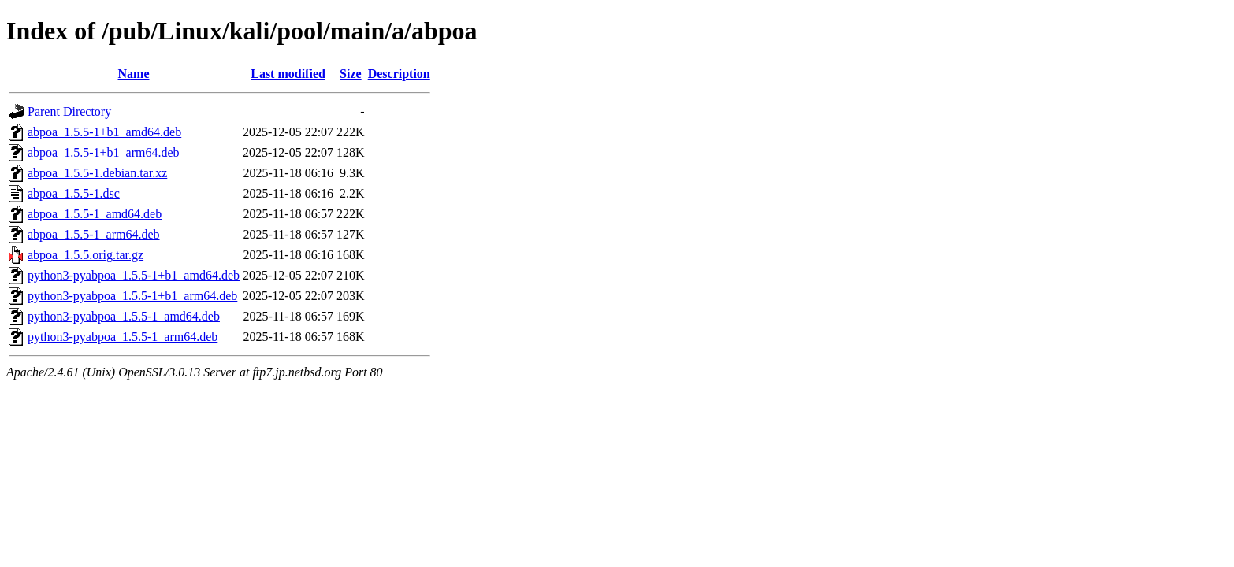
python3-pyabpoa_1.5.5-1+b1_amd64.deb (134, 275)
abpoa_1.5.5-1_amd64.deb (95, 213)
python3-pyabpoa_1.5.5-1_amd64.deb (124, 316)
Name (134, 73)
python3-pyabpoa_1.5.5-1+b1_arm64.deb (132, 295)
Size (351, 73)
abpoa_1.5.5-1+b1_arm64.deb (104, 152)
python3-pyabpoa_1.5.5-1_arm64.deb (122, 336)
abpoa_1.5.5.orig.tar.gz (85, 254)
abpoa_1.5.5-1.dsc (74, 193)
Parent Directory (69, 111)
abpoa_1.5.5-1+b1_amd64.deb (104, 132)
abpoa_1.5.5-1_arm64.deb (94, 234)
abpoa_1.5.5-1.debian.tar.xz (97, 173)
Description (399, 73)
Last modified (288, 73)
